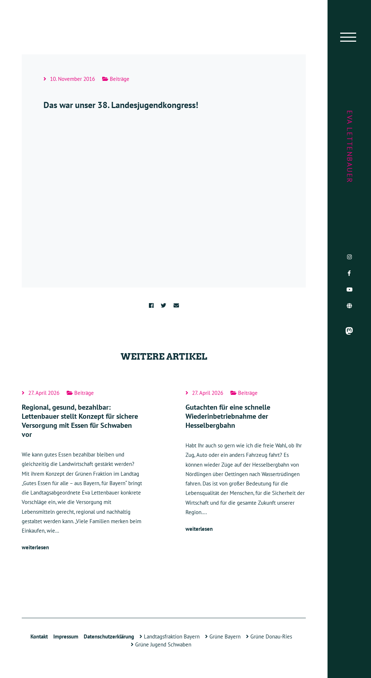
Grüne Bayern (223, 636)
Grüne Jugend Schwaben (161, 644)
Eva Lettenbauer (349, 146)
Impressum (65, 636)
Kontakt (39, 636)
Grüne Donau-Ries (269, 636)
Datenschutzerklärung (109, 636)
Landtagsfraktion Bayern (169, 636)
